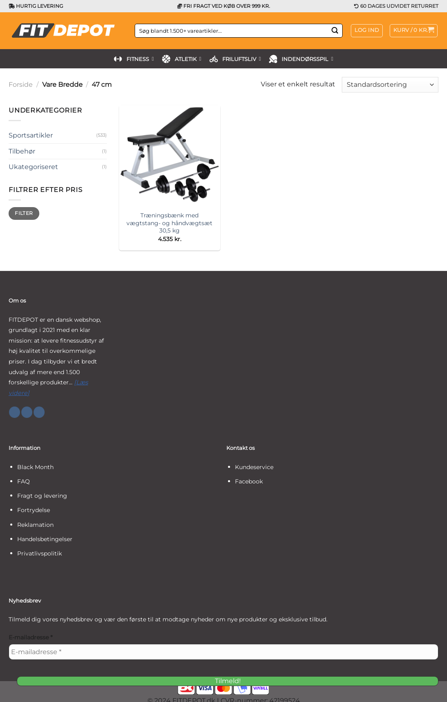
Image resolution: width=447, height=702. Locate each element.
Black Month (35, 467)
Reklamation (35, 524)
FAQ (23, 481)
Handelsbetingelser (44, 539)
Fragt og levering (42, 495)
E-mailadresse (30, 637)
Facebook (249, 481)
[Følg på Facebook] (14, 412)
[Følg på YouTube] (39, 412)
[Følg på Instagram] (26, 412)
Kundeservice (254, 467)
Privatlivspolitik (39, 553)
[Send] (335, 31)
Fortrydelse (33, 510)
